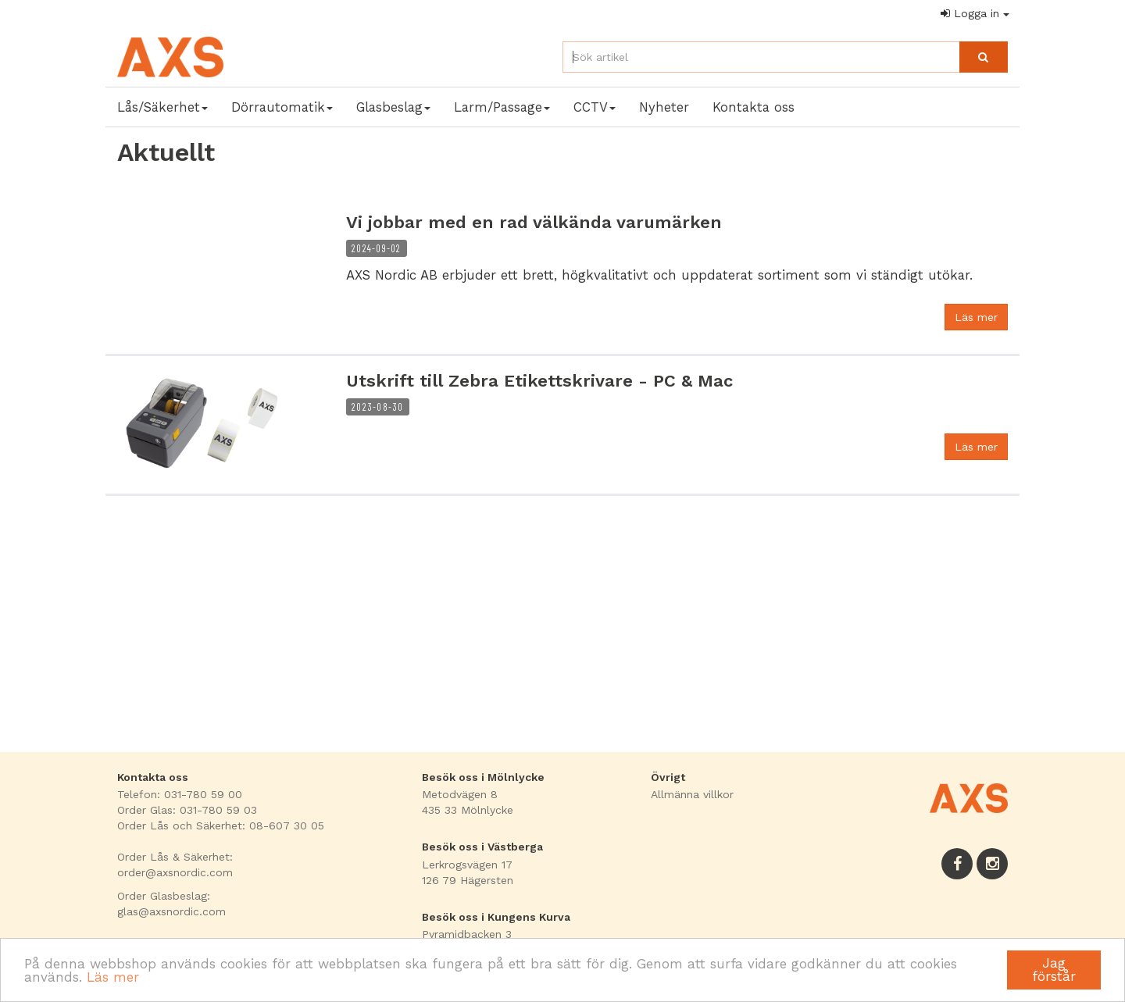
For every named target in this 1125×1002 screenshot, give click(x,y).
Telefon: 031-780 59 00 (179, 794)
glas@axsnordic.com (171, 911)
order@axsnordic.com (175, 872)
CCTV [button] (594, 107)
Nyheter (664, 107)
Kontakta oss (753, 107)
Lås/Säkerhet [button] (162, 107)
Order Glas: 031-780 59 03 (187, 810)
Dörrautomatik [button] (282, 107)
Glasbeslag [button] (393, 107)
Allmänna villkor (692, 794)
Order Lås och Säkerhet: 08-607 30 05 (220, 825)
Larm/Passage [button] (502, 107)
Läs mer (113, 977)
